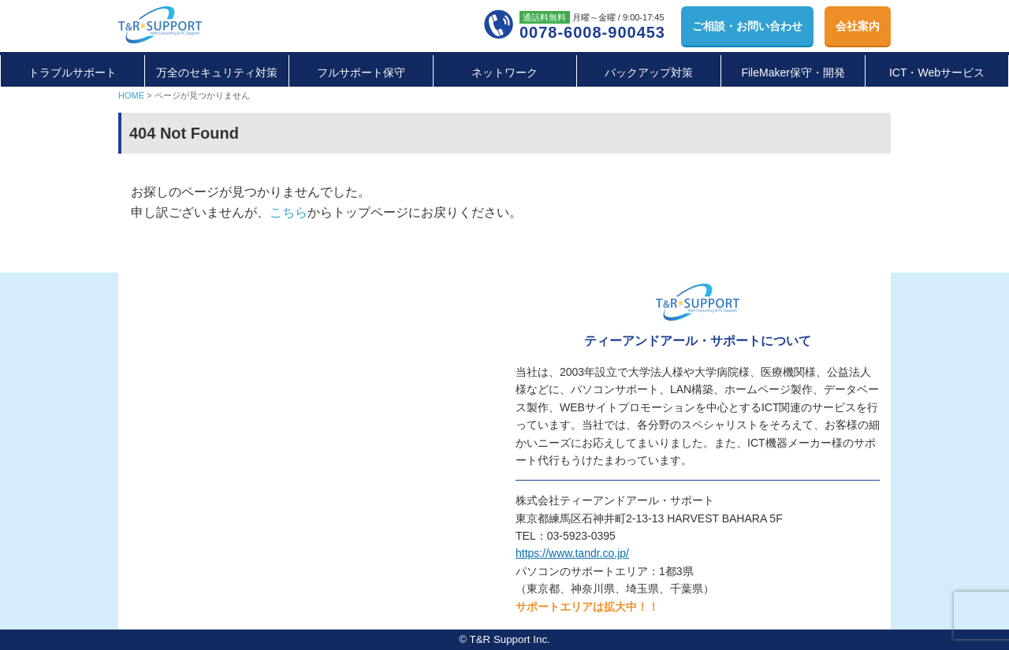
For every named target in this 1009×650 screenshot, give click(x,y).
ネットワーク (504, 72)
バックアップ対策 (649, 72)
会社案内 (858, 26)
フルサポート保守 (361, 72)
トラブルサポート (72, 72)
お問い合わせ (747, 26)
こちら (288, 212)
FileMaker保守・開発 (792, 72)
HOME (131, 95)
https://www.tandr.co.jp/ (572, 553)
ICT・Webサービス (937, 72)
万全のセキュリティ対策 (216, 72)
